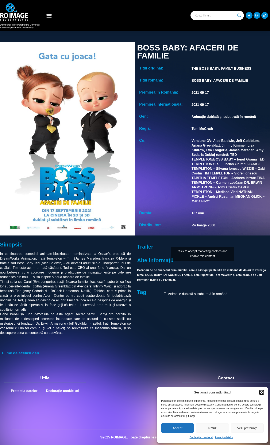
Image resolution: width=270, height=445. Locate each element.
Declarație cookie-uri (201, 437)
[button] (261, 392)
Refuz (212, 428)
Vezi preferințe (247, 428)
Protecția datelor (224, 437)
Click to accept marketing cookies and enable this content (202, 253)
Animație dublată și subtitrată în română (197, 294)
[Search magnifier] (239, 15)
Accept (177, 428)
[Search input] (215, 15)
